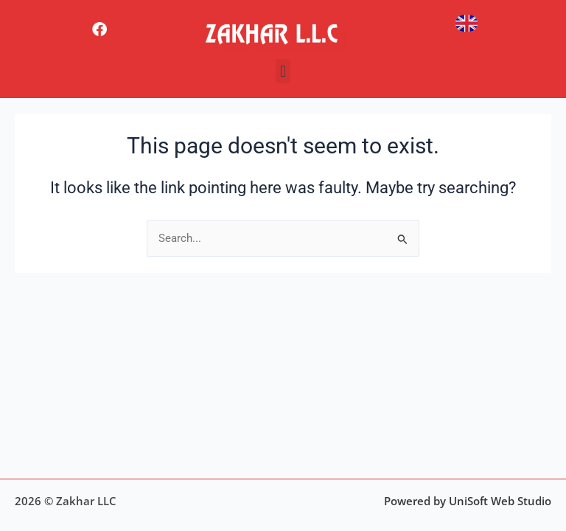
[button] (283, 71)
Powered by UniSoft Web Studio (467, 500)
